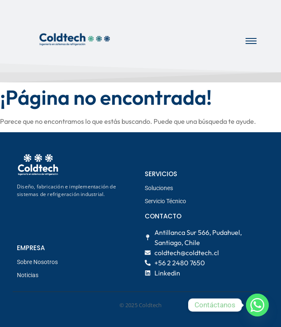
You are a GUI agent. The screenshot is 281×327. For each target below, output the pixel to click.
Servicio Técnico (165, 201)
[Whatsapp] (257, 305)
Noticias (27, 275)
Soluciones (159, 188)
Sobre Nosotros (37, 262)
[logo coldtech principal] (75, 39)
